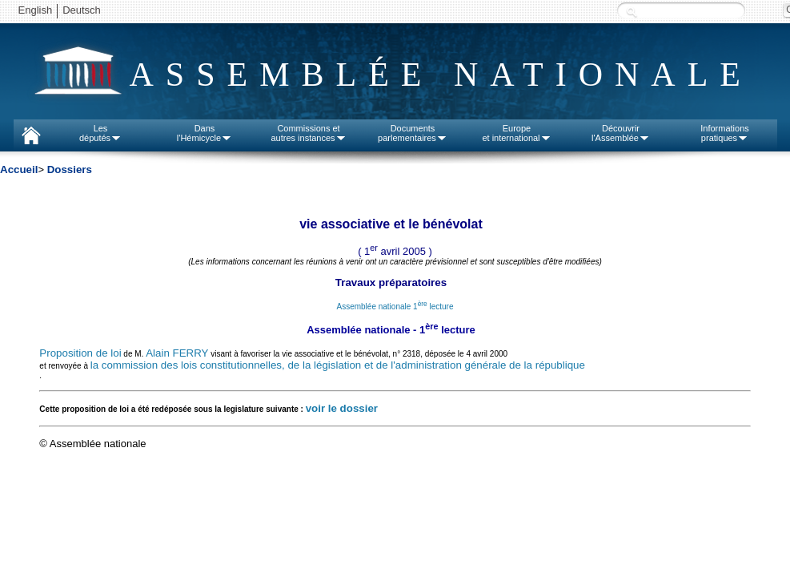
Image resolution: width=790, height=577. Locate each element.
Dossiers (69, 169)
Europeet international (516, 133)
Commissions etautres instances (308, 133)
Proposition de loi (80, 353)
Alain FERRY (177, 353)
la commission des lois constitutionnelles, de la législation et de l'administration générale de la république (337, 365)
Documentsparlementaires (412, 133)
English (35, 10)
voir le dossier (342, 408)
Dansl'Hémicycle (204, 133)
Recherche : (631, 11)
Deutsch (81, 10)
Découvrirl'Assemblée (620, 133)
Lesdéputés (100, 133)
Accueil (19, 169)
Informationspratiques (724, 133)
